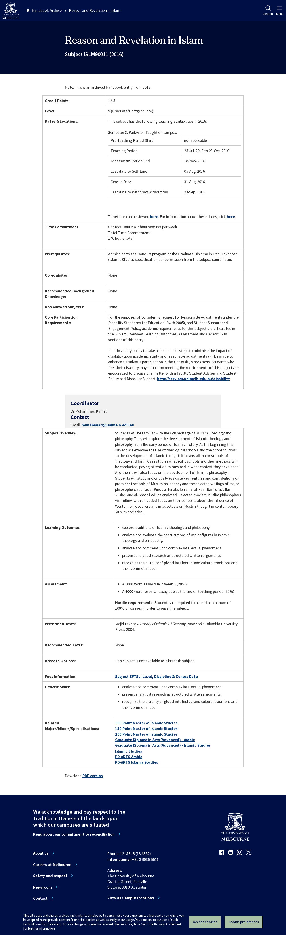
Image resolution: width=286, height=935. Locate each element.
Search (268, 10)
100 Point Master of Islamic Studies (146, 722)
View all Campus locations (130, 897)
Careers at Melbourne (52, 864)
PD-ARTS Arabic (128, 756)
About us (40, 853)
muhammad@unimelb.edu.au (108, 425)
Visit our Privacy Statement (161, 924)
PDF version (92, 775)
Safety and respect (50, 875)
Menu (279, 10)
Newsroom (42, 887)
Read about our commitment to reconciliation (74, 834)
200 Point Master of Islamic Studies (146, 734)
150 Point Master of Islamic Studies (146, 728)
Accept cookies (205, 922)
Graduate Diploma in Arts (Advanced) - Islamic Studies (163, 745)
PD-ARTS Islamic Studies (136, 762)
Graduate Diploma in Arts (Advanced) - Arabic (155, 739)
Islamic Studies (128, 751)
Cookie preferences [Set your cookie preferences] (244, 922)
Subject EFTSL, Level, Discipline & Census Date (156, 676)
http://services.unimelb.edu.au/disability (193, 378)
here (154, 216)
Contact (40, 898)
